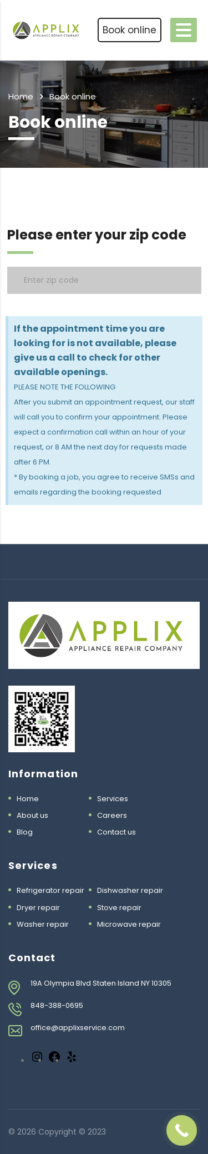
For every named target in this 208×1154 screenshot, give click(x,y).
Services (112, 799)
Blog (25, 832)
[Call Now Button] (181, 1130)
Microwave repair (129, 924)
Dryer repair (38, 907)
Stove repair (119, 907)
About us (32, 815)
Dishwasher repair (130, 890)
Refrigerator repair (50, 890)
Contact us (116, 832)
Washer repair (43, 924)
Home (20, 96)
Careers (112, 815)
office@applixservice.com (78, 1027)
